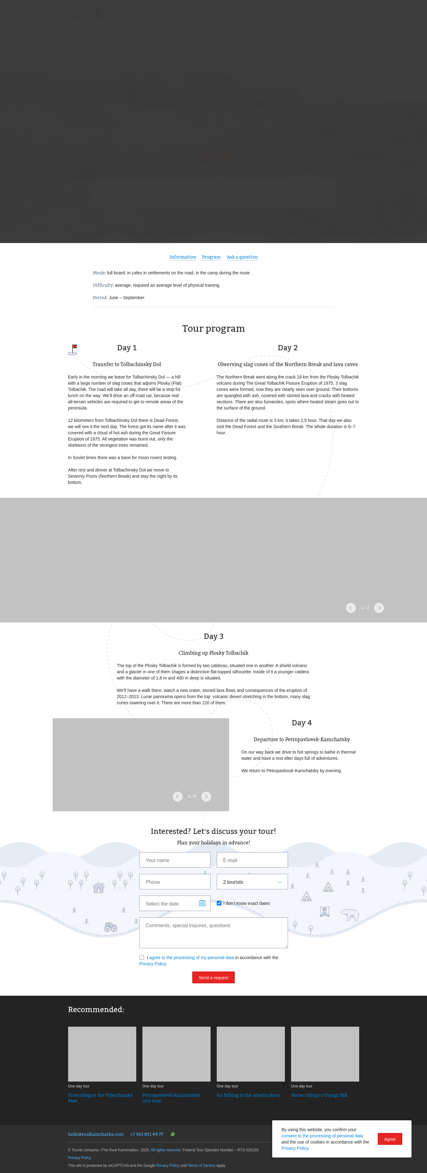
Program (211, 256)
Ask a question (242, 256)
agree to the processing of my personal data (191, 957)
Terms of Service (201, 1165)
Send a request (213, 977)
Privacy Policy (152, 963)
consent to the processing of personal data (322, 1135)
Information (183, 256)
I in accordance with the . (208, 960)
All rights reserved (166, 1150)
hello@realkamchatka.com (96, 1134)
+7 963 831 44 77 (146, 1134)
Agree (390, 1139)
